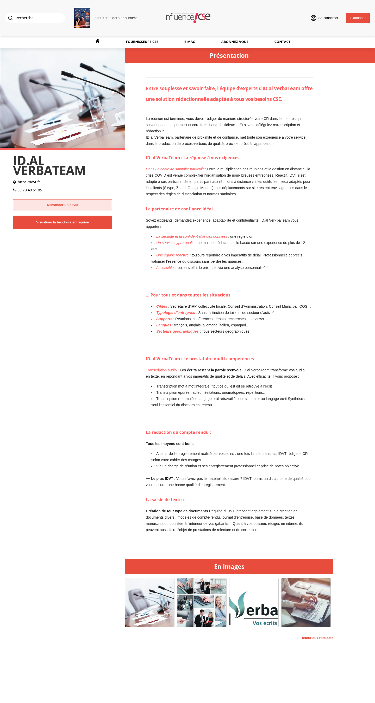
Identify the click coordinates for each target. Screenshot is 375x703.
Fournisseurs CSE (142, 41)
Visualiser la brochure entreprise (62, 222)
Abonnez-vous (234, 41)
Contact (282, 41)
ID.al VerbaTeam (281, 88)
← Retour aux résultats (314, 638)
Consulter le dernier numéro (114, 17)
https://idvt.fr (29, 181)
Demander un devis (62, 205)
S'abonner (358, 18)
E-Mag (189, 41)
